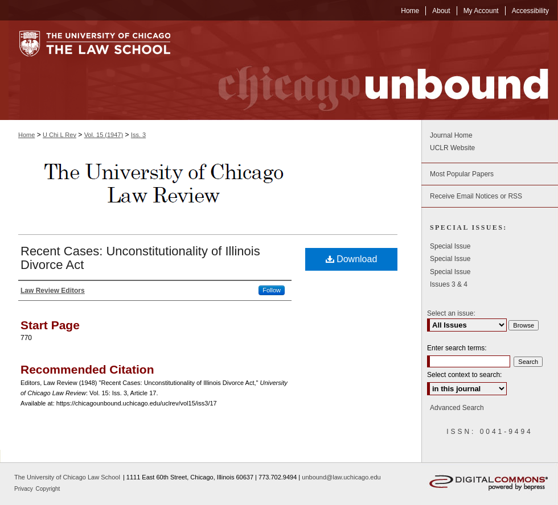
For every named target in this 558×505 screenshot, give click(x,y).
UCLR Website (452, 148)
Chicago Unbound (373, 70)
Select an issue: (451, 313)
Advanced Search (457, 408)
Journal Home (451, 135)
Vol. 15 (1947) (104, 134)
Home (26, 134)
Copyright (48, 489)
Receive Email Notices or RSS (476, 196)
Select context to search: (464, 375)
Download (352, 259)
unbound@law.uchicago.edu (341, 477)
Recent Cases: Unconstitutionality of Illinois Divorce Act (140, 258)
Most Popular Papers (462, 174)
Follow (271, 290)
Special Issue (450, 246)
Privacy (24, 489)
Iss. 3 (138, 134)
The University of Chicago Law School (67, 477)
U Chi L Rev (59, 134)
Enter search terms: (457, 348)
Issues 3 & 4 (448, 284)
